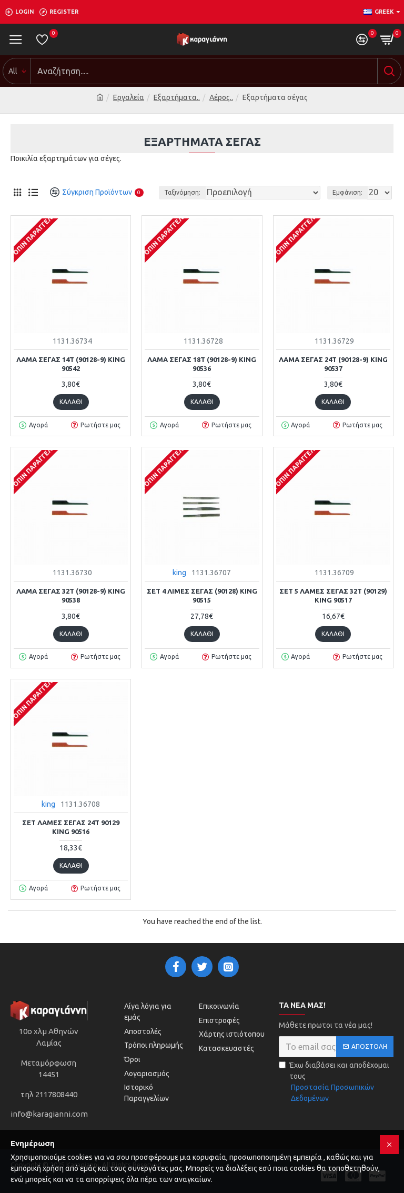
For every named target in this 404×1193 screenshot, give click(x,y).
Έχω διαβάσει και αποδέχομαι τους (336, 1082)
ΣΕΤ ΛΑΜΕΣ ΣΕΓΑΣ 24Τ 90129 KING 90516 (70, 827)
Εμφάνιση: (347, 192)
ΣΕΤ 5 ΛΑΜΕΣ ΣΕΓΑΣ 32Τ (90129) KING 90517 (333, 595)
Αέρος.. (221, 97)
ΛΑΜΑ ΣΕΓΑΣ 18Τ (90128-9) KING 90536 (201, 364)
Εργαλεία (128, 97)
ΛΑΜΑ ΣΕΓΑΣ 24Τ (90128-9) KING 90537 (333, 364)
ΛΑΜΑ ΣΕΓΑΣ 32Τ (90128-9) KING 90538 (70, 595)
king (179, 572)
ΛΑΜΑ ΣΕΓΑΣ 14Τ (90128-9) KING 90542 (70, 364)
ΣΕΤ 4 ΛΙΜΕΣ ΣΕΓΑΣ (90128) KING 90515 (202, 595)
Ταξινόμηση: (182, 192)
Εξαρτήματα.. (177, 97)
